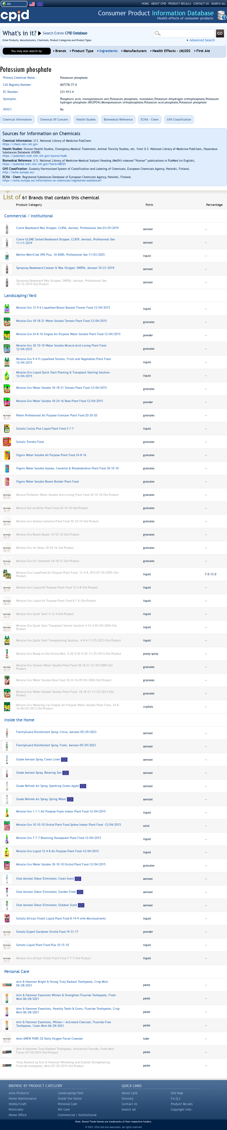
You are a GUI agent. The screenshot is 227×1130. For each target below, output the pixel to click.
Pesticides (16, 1109)
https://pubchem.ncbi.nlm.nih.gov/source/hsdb (35, 156)
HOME (145, 3)
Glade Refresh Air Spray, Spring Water (41, 799)
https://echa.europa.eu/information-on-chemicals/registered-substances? (52, 180)
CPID (14, 15)
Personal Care (67, 1104)
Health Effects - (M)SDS (171, 51)
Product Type (82, 51)
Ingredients (108, 51)
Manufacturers (135, 51)
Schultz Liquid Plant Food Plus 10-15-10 (42, 945)
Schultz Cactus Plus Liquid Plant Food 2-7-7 (45, 428)
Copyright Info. (181, 1109)
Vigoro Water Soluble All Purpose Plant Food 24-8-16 (51, 455)
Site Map (177, 1093)
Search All (129, 1109)
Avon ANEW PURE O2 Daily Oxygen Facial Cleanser (49, 1038)
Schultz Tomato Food (30, 442)
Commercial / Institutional (77, 1115)
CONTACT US (201, 3)
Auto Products (19, 1093)
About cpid (129, 1093)
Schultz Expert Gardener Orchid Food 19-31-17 (47, 931)
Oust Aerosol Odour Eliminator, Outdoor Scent (46, 905)
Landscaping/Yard (70, 1093)
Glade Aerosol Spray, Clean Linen (38, 759)
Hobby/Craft (18, 1104)
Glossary (128, 1098)
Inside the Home (70, 1098)
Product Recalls (182, 1104)
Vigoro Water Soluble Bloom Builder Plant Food (47, 481)
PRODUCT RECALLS (179, 3)
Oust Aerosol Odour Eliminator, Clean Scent (45, 878)
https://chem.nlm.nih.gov (20, 144)
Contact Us (129, 1104)
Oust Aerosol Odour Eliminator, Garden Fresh (46, 891)
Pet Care (64, 1109)
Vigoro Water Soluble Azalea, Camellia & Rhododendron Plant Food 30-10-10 (67, 468)
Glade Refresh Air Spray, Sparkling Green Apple (47, 786)
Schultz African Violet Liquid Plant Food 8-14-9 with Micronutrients (61, 918)
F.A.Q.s (175, 1098)
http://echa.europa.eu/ (19, 172)
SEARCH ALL (218, 3)
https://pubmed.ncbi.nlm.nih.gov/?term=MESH (34, 164)
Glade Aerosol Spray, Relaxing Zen (38, 772)
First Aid (203, 51)
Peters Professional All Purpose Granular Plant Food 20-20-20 (56, 415)
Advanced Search (202, 40)
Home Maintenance (23, 1098)
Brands (60, 51)
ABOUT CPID (158, 3)
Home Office (18, 1115)
